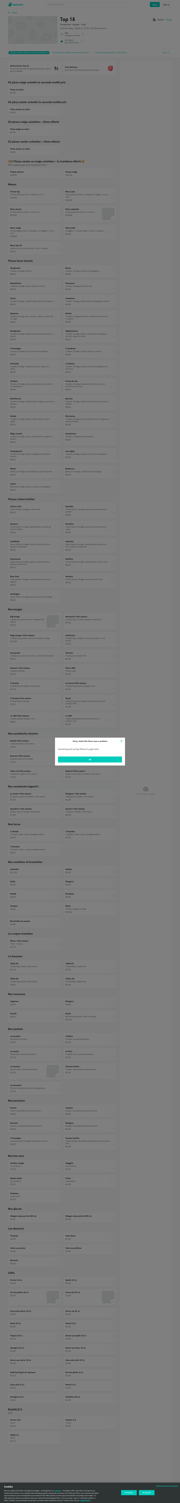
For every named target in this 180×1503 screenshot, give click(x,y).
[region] (90, 1493)
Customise (129, 1492)
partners (58, 1491)
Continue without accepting (167, 1486)
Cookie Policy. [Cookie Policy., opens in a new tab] (85, 1500)
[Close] (121, 741)
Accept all (146, 1492)
